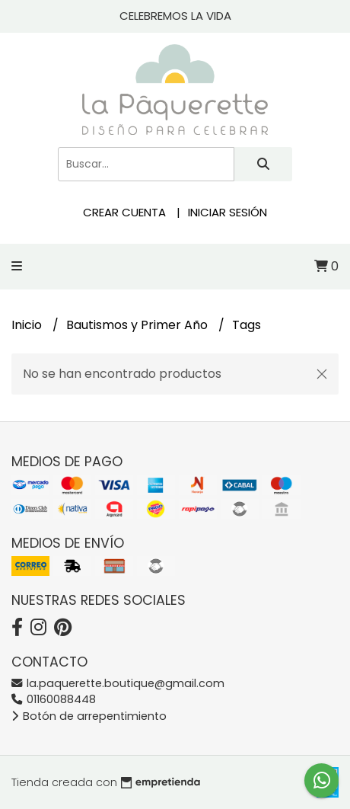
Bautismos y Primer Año (138, 325)
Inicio (28, 325)
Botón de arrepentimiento (89, 716)
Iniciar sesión (227, 212)
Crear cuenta (124, 212)
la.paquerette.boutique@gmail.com (117, 683)
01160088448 (53, 699)
